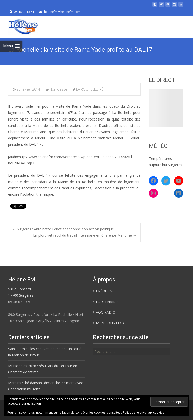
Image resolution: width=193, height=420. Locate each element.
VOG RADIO (105, 312)
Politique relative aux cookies (143, 412)
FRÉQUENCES (107, 291)
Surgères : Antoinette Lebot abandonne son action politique (63, 229)
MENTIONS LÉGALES (113, 323)
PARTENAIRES (107, 301)
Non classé (58, 89)
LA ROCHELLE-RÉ (89, 89)
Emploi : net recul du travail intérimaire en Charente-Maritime (84, 235)
